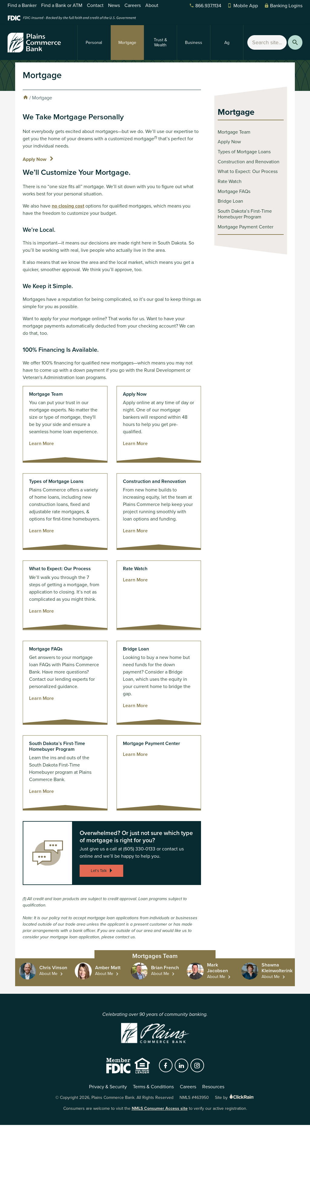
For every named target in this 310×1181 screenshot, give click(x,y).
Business (193, 42)
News (114, 5)
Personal (94, 42)
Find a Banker (22, 5)
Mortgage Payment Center (245, 226)
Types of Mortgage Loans (244, 151)
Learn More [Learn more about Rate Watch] (135, 579)
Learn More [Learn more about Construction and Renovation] (135, 530)
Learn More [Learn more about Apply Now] (135, 443)
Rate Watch (230, 181)
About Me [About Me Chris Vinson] (48, 973)
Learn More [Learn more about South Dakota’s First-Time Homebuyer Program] (41, 791)
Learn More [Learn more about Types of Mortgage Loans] (41, 530)
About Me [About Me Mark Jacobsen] (216, 976)
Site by (235, 1097)
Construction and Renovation (248, 161)
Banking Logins (283, 5)
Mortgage (127, 42)
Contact (95, 5)
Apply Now (34, 159)
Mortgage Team (234, 131)
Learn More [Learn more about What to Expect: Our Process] (41, 610)
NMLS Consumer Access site (160, 1108)
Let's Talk (102, 870)
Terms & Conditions (153, 1086)
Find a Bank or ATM (61, 5)
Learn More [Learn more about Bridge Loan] (135, 705)
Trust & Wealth (160, 42)
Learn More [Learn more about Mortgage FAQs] (41, 698)
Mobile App (242, 5)
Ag (226, 42)
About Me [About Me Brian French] (160, 973)
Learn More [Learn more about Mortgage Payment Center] (135, 754)
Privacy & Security (108, 1086)
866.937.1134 (205, 5)
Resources (213, 1086)
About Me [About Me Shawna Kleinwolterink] (271, 976)
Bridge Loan (230, 201)
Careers (132, 5)
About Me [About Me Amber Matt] (104, 973)
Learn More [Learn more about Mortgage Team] (41, 443)
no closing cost (68, 205)
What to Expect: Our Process (248, 171)
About (151, 5)
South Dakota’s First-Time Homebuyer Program (245, 214)
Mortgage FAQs (234, 191)
